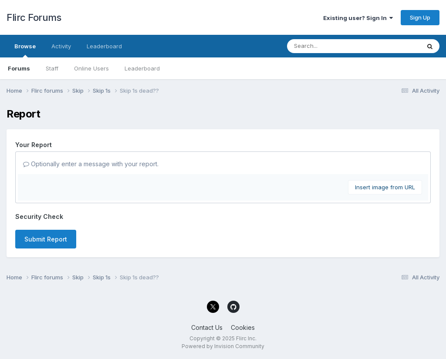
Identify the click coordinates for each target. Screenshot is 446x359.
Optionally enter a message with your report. (91, 164)
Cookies (243, 327)
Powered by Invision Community (223, 346)
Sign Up (420, 17)
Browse (25, 50)
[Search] (330, 46)
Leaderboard (142, 68)
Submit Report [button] (45, 239)
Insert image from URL (385, 187)
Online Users (91, 68)
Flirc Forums (34, 17)
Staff (52, 68)
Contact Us (207, 327)
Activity (61, 46)
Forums (19, 68)
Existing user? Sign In (358, 17)
